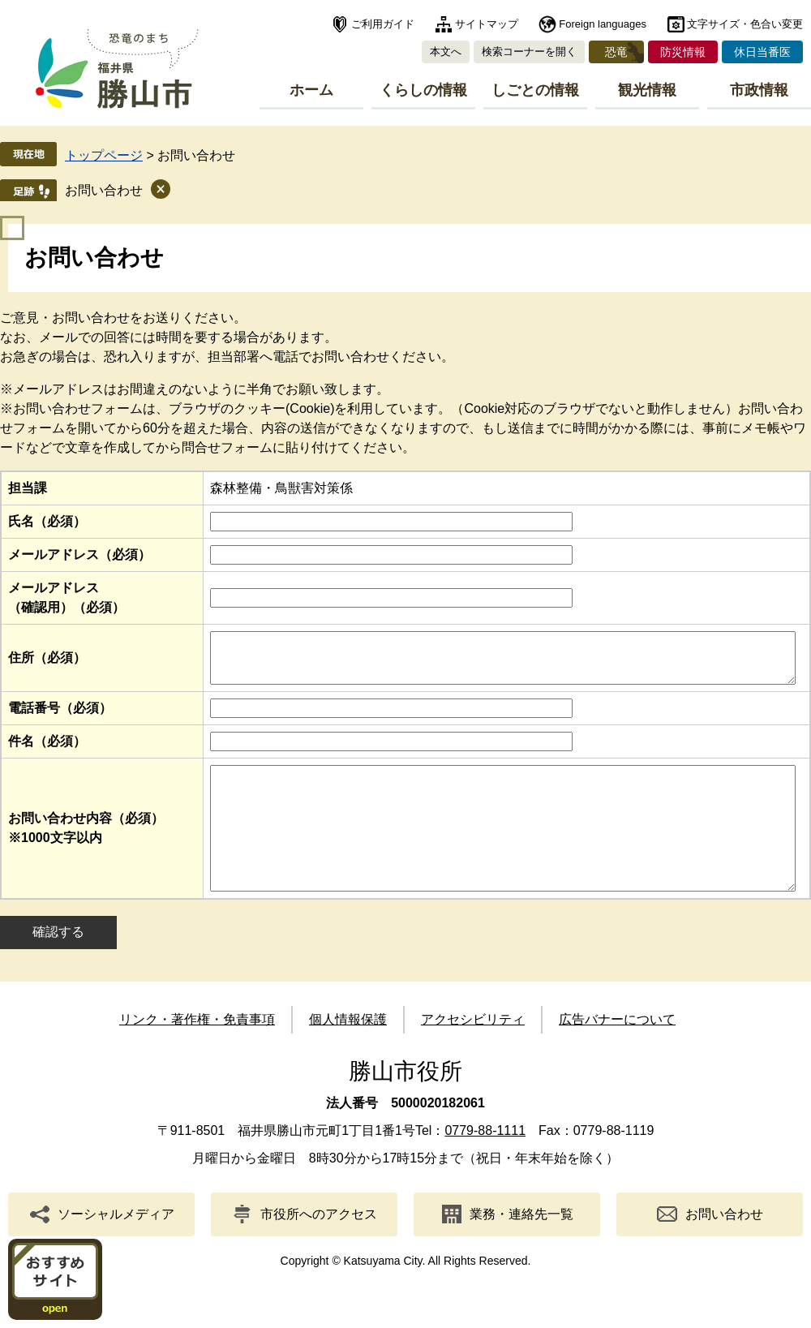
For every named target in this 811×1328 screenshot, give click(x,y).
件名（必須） (47, 751)
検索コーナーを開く (529, 51)
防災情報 (683, 51)
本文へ (445, 51)
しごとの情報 (535, 90)
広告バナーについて (617, 1053)
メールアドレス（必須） (79, 554)
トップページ (104, 155)
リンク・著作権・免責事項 (197, 1053)
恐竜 (616, 51)
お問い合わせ (104, 190)
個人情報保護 (348, 1053)
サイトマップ (486, 24)
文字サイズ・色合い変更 (745, 24)
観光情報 (647, 90)
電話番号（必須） (60, 717)
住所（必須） (47, 662)
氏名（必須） (47, 521)
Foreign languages (602, 24)
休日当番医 (762, 51)
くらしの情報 (423, 90)
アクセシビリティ (473, 1053)
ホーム (311, 90)
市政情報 (759, 90)
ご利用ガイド (382, 24)
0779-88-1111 (485, 1164)
